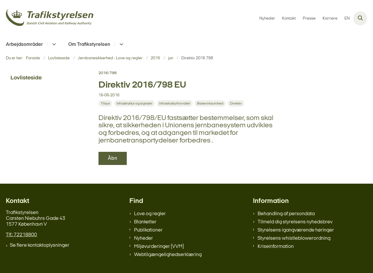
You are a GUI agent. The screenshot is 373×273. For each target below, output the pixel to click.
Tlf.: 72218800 (21, 234)
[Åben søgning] (360, 18)
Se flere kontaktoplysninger (39, 245)
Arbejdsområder (24, 44)
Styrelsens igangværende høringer (296, 230)
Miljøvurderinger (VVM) (159, 246)
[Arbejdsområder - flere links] (53, 44)
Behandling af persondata (286, 213)
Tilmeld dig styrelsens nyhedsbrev (295, 222)
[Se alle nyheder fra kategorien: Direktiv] (236, 103)
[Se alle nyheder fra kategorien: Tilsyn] (105, 103)
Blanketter (145, 222)
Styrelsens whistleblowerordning (294, 238)
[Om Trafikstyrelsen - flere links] (120, 44)
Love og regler (150, 213)
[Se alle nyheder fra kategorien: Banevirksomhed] (211, 103)
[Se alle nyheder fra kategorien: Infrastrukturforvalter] (175, 103)
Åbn (112, 158)
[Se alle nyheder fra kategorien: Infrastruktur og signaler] (135, 103)
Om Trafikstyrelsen (89, 44)
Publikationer (148, 230)
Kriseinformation (276, 246)
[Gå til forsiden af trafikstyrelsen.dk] (49, 18)
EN (347, 19)
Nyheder (143, 238)
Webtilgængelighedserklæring (168, 254)
